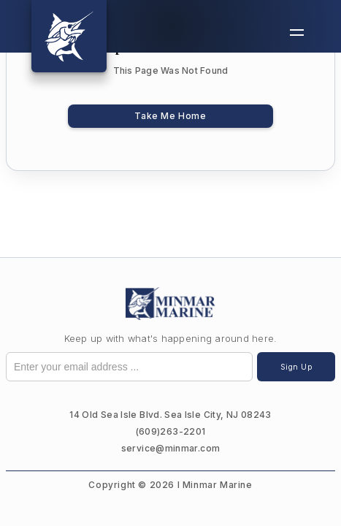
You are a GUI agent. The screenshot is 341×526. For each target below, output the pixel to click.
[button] (297, 32)
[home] (69, 36)
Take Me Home (170, 115)
